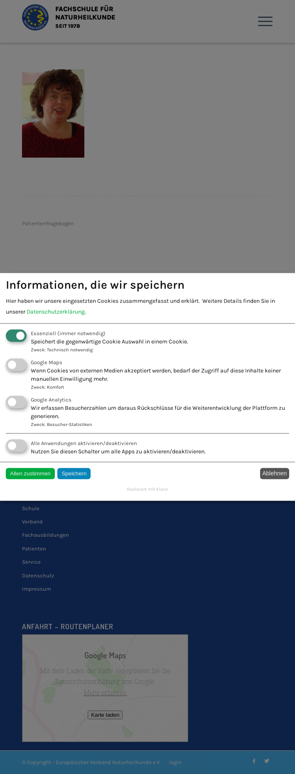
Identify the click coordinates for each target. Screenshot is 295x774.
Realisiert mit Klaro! (147, 489)
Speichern (73, 473)
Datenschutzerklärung (56, 311)
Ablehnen (274, 473)
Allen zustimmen (30, 473)
